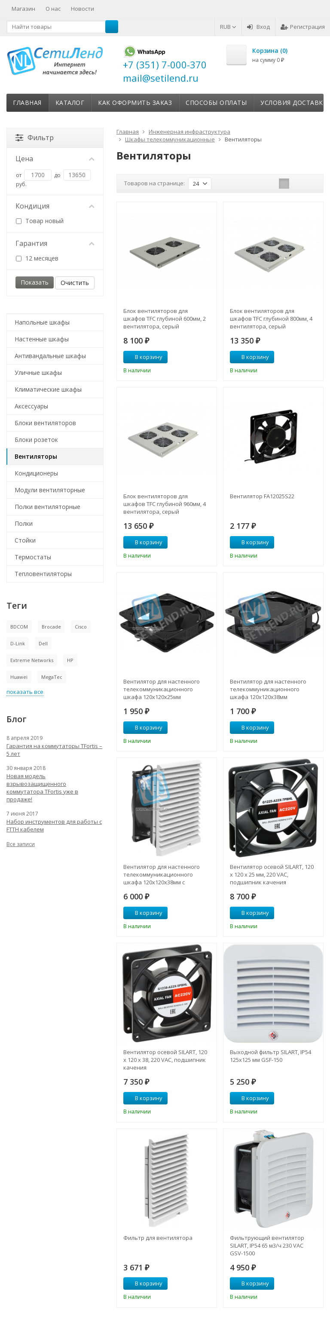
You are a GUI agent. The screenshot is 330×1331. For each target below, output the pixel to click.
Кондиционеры (36, 473)
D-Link (17, 643)
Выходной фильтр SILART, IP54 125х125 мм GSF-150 (270, 1056)
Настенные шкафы (42, 339)
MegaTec (51, 677)
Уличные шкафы (38, 372)
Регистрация (303, 27)
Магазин (23, 8)
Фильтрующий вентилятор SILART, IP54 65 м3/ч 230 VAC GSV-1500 (267, 1245)
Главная (27, 102)
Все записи (20, 844)
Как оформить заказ (135, 102)
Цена (55, 158)
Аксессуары (31, 406)
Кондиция (55, 206)
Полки (24, 523)
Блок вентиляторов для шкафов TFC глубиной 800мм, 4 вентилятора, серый (271, 318)
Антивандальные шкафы (50, 356)
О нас (53, 8)
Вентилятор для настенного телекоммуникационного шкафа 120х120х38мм (268, 689)
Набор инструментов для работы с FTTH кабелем (54, 825)
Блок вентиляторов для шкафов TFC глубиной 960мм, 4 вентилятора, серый (164, 503)
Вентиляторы (36, 456)
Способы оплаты (216, 102)
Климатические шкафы (48, 389)
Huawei (19, 677)
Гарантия (55, 243)
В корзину (143, 357)
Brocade (51, 626)
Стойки (25, 540)
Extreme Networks (31, 660)
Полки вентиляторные (47, 507)
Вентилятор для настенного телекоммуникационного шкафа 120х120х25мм (161, 689)
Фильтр (34, 137)
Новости (82, 8)
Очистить (75, 283)
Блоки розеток (36, 439)
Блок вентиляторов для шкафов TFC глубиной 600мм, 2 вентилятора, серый (164, 318)
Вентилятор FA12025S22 (262, 496)
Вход (258, 27)
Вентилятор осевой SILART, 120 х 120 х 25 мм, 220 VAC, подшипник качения (272, 874)
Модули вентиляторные (50, 490)
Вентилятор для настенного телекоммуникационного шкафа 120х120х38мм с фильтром (161, 874)
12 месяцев (37, 258)
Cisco (81, 626)
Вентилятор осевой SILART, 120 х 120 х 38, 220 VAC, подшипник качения (165, 1059)
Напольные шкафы (42, 322)
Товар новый (40, 221)
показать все (24, 692)
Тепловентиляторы (43, 574)
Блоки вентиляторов (45, 423)
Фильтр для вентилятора (157, 1238)
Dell (43, 643)
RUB (228, 27)
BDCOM (19, 626)
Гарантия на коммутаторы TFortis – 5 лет (54, 750)
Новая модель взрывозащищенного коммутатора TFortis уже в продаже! (42, 787)
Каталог (70, 102)
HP (70, 660)
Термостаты (33, 557)
